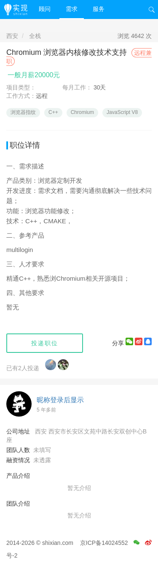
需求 (72, 8)
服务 (98, 8)
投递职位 (44, 343)
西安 (12, 35)
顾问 (45, 8)
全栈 (35, 35)
